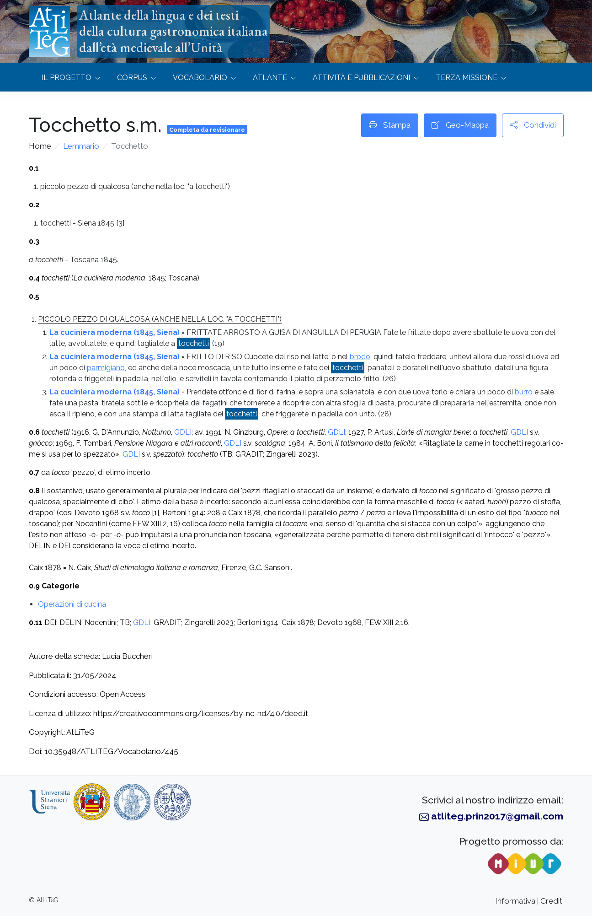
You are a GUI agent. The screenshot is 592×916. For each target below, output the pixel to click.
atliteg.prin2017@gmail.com (497, 816)
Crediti (552, 900)
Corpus (132, 77)
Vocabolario (200, 77)
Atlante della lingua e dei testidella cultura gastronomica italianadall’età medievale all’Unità (173, 31)
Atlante (270, 77)
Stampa (390, 125)
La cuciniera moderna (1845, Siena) (114, 332)
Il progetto (66, 77)
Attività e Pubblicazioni (361, 77)
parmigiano (106, 367)
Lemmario (81, 146)
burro (524, 392)
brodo (360, 356)
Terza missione (466, 77)
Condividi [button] (533, 125)
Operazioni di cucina (72, 604)
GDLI (183, 432)
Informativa (515, 900)
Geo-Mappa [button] (460, 125)
